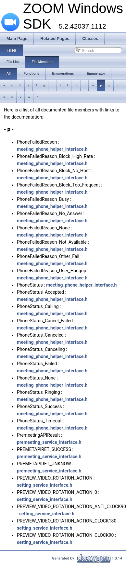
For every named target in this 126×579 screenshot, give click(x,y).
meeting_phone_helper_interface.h (52, 149)
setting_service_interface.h (44, 485)
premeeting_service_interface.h (49, 442)
